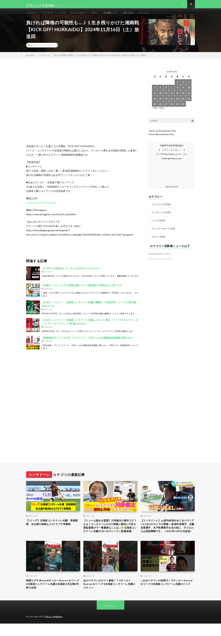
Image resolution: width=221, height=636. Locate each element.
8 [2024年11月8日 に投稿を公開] (177, 93)
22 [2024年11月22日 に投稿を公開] (177, 104)
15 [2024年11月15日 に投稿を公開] (177, 98)
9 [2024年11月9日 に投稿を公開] (183, 93)
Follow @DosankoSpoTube (161, 140)
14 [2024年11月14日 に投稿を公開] (172, 98)
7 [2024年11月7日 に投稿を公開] (171, 93)
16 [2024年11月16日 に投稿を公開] (183, 98)
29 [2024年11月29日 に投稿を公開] (177, 109)
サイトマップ (158, 15)
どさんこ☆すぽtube (54, 629)
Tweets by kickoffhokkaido (40, 208)
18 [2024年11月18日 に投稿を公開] (154, 104)
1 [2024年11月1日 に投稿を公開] (177, 87)
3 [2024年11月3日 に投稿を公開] (188, 87)
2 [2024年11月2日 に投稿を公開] (183, 87)
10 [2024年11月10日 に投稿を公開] (189, 93)
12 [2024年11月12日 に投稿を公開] (160, 98)
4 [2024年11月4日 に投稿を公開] (154, 93)
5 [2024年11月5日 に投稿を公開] (160, 93)
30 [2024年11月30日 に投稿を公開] (183, 109)
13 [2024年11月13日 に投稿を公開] (166, 98)
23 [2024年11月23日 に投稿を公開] (183, 104)
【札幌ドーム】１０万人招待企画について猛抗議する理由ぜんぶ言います (81, 290)
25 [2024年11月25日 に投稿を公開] (154, 109)
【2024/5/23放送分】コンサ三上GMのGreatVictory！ (71, 273)
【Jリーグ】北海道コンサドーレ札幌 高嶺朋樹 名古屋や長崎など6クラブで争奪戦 (52, 530)
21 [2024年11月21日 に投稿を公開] (172, 104)
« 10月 (155, 113)
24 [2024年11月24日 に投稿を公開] (189, 104)
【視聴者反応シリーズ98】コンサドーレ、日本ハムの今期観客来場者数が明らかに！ (88, 343)
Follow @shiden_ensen (172, 164)
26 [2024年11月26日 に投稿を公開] (160, 109)
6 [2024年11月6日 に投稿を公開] (166, 93)
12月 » (162, 113)
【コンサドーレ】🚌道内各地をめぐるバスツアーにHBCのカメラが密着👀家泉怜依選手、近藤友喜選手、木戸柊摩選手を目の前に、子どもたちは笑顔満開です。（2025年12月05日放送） (168, 534)
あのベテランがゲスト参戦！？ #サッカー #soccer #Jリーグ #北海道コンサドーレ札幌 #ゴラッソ (110, 596)
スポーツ (103, 15)
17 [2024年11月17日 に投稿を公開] (189, 98)
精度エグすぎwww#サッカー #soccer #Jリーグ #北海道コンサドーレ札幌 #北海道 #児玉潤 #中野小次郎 (53, 596)
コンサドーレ (32, 15)
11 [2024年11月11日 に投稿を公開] (154, 98)
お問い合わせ (140, 15)
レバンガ (65, 15)
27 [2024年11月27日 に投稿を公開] (166, 109)
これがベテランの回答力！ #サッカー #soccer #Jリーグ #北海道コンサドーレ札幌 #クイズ (167, 596)
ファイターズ (50, 15)
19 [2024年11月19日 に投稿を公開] (160, 104)
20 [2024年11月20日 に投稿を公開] (166, 104)
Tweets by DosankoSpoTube (162, 136)
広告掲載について (120, 15)
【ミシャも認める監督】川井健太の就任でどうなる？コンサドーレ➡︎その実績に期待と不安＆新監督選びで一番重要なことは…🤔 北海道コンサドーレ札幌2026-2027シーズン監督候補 (110, 534)
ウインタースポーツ (84, 15)
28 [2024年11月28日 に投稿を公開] (172, 109)
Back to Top (110, 618)
